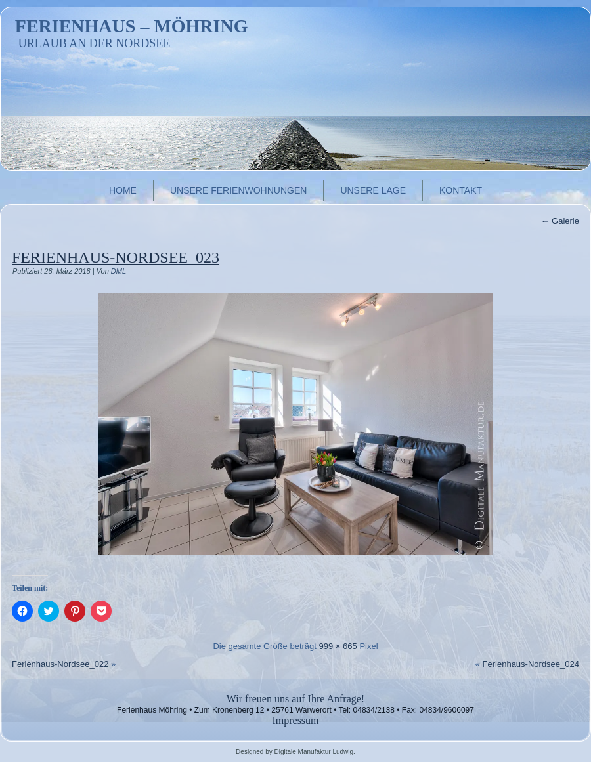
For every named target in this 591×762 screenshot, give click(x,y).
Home (123, 190)
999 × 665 (338, 646)
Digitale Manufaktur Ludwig (313, 751)
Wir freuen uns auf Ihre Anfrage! (295, 698)
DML (118, 271)
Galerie (559, 221)
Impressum (295, 720)
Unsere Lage (373, 190)
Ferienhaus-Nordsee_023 (115, 257)
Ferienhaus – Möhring (131, 26)
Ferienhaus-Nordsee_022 (60, 664)
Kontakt (460, 190)
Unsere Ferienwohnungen (238, 190)
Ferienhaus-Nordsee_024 (531, 664)
